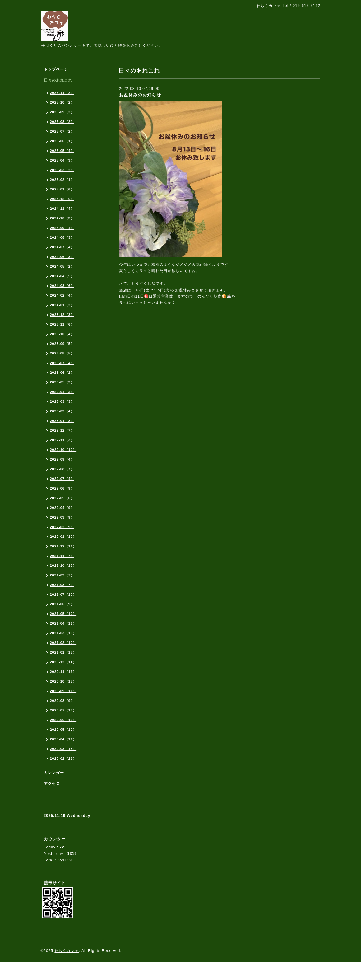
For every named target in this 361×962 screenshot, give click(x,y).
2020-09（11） (63, 691)
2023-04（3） (62, 392)
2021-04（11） (63, 623)
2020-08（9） (62, 700)
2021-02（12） (63, 643)
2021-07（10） (63, 594)
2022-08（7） (62, 469)
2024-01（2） (62, 305)
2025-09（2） (62, 112)
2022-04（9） (62, 507)
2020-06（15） (63, 720)
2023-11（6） (62, 324)
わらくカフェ (66, 951)
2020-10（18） (63, 681)
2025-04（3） (62, 160)
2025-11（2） (62, 93)
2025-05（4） (62, 151)
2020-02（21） (63, 758)
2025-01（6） (62, 189)
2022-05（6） (62, 498)
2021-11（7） (62, 556)
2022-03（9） (62, 517)
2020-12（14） (63, 662)
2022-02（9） (62, 527)
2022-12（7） (62, 430)
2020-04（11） (63, 739)
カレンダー (54, 773)
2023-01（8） (62, 421)
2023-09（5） (62, 343)
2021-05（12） (63, 614)
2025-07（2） (62, 131)
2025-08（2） (62, 122)
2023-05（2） (62, 382)
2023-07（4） (62, 363)
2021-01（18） (63, 652)
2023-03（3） (62, 401)
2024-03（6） (62, 286)
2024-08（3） (62, 237)
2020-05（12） (63, 729)
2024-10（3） (62, 218)
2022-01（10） (63, 536)
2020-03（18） (63, 749)
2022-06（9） (62, 488)
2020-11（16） (63, 671)
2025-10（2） (62, 102)
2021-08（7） (62, 585)
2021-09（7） (62, 575)
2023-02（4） (62, 411)
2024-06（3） (62, 257)
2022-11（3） (62, 440)
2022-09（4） (62, 459)
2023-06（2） (62, 372)
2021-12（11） (63, 546)
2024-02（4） (62, 295)
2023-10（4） (62, 334)
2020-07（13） (63, 710)
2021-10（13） (63, 565)
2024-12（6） (62, 199)
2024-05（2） (62, 266)
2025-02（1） (62, 179)
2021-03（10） (63, 633)
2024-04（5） (62, 276)
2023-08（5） (62, 353)
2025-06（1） (62, 141)
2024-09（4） (62, 228)
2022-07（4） (62, 479)
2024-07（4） (62, 247)
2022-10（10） (63, 450)
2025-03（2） (62, 170)
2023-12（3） (62, 315)
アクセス (52, 783)
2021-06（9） (62, 604)
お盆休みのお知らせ (140, 94)
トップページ (56, 69)
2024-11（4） (62, 208)
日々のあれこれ (58, 80)
